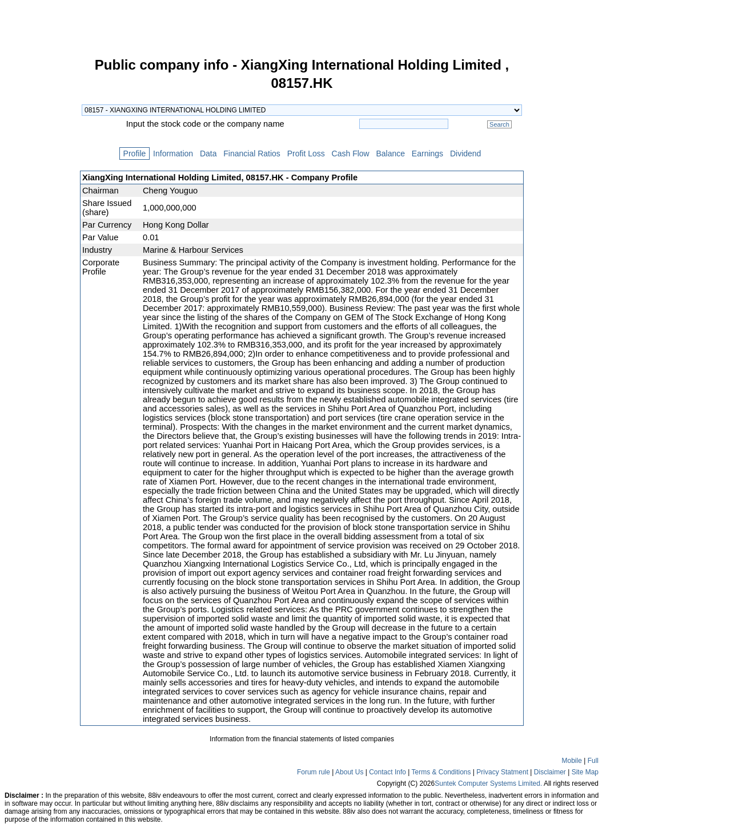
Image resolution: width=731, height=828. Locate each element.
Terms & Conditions (441, 772)
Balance (390, 153)
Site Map (585, 772)
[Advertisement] (40, 230)
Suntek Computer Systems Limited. (488, 783)
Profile (134, 153)
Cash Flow (351, 153)
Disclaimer (550, 772)
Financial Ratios (251, 153)
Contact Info (387, 772)
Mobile (572, 761)
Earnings (427, 153)
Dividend (465, 153)
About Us (349, 772)
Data (208, 153)
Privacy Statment (502, 772)
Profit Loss (306, 153)
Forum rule (313, 772)
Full (593, 761)
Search (499, 124)
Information (173, 153)
